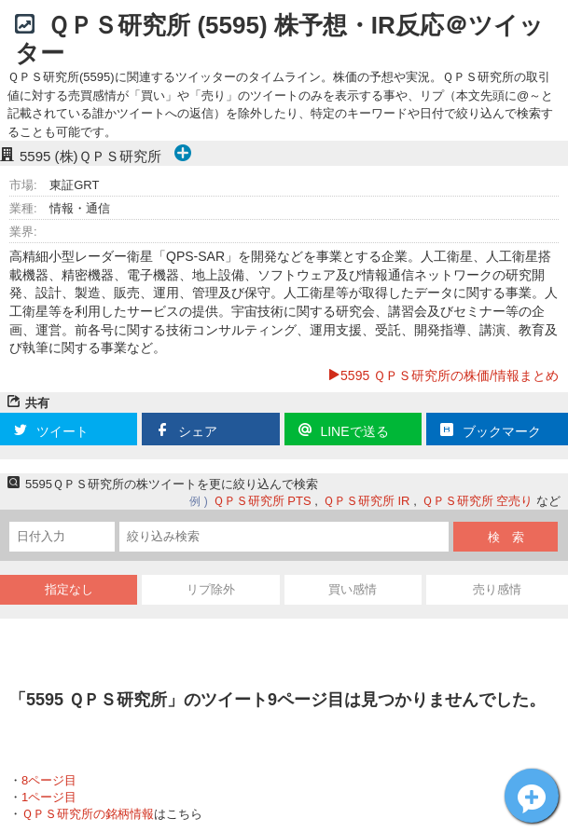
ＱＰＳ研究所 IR (366, 501)
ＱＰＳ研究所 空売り (477, 501)
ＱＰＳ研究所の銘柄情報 (87, 814)
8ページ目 (48, 780)
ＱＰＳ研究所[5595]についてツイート (532, 796)
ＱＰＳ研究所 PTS (262, 501)
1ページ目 (48, 797)
